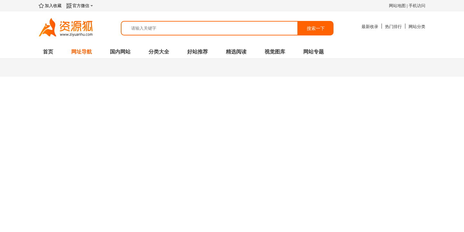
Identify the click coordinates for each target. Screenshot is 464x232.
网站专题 (313, 51)
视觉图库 (275, 51)
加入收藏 (50, 5)
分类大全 (159, 51)
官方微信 (80, 5)
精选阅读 (236, 51)
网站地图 (397, 5)
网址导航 (81, 51)
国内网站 (120, 51)
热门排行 (393, 26)
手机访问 (417, 5)
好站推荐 (197, 51)
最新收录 (370, 26)
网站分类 (417, 26)
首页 (48, 51)
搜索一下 (316, 28)
